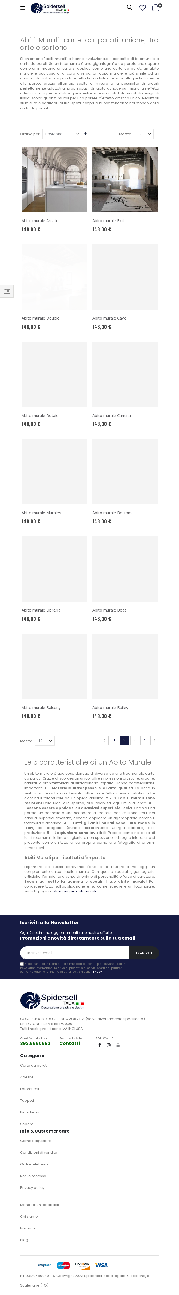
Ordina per (30, 134)
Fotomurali (29, 1088)
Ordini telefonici (34, 1164)
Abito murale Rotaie (40, 415)
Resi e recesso (33, 1176)
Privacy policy (32, 1187)
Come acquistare (35, 1140)
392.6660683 (35, 1043)
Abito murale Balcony (41, 707)
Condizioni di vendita (38, 1152)
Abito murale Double (41, 266)
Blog (24, 1239)
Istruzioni (28, 1228)
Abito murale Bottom (112, 512)
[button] (142, 8)
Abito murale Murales (41, 512)
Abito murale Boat (109, 610)
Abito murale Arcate (40, 220)
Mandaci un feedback (39, 1204)
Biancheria (29, 1112)
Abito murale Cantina (111, 415)
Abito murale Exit (108, 220)
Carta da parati (33, 1065)
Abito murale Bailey (110, 707)
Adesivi (26, 1077)
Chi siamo (29, 1216)
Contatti (69, 1043)
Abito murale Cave (109, 318)
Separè (27, 1124)
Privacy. (97, 972)
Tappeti (27, 1100)
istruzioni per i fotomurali (74, 891)
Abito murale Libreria (41, 610)
